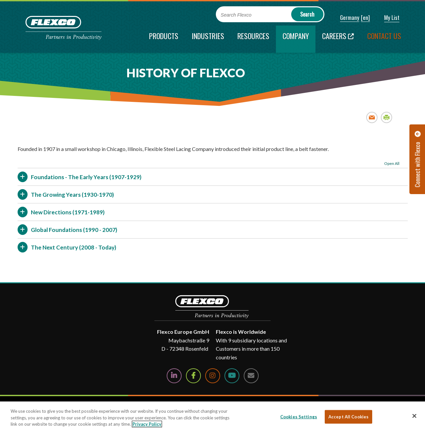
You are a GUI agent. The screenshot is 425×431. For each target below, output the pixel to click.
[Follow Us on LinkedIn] (174, 376)
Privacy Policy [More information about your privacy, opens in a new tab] (146, 424)
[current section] (295, 39)
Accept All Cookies (348, 416)
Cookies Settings (298, 416)
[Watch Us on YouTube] (231, 376)
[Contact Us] (251, 376)
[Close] (414, 415)
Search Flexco (236, 15)
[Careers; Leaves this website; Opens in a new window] (338, 39)
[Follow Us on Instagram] (212, 376)
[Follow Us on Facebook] (193, 376)
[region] (212, 416)
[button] (345, 18)
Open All (391, 163)
